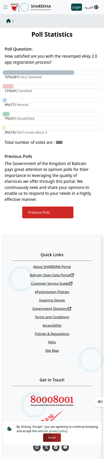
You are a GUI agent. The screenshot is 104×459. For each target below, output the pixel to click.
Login (76, 7)
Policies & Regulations (52, 334)
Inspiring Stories (52, 300)
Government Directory (51, 308)
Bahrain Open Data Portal (52, 275)
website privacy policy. (53, 431)
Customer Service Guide (52, 283)
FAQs (52, 342)
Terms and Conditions (52, 317)
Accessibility (51, 325)
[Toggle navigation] (5, 7)
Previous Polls (39, 212)
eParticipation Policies (52, 292)
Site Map (52, 350)
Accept (52, 437)
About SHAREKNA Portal (52, 266)
